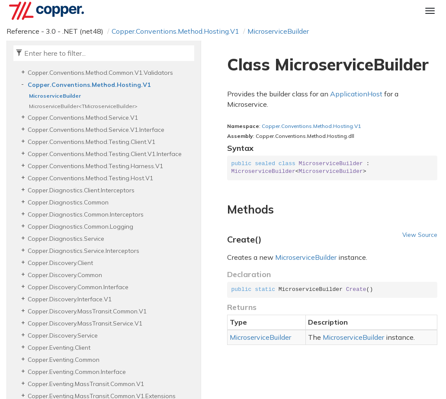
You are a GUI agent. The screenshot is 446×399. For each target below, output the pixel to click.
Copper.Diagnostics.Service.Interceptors (83, 251)
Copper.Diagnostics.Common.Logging (80, 226)
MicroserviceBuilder (278, 31)
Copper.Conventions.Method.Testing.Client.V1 (91, 142)
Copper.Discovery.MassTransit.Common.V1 (87, 311)
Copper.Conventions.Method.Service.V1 (83, 117)
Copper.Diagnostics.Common (68, 202)
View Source (419, 234)
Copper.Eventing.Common (63, 360)
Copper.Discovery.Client (60, 263)
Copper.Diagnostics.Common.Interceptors (86, 214)
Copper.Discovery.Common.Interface (78, 287)
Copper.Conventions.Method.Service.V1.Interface (96, 130)
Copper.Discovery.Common (65, 275)
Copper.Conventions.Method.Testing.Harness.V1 (95, 166)
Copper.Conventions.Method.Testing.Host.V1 (90, 178)
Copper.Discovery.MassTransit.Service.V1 (85, 323)
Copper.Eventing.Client (59, 347)
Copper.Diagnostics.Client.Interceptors (81, 190)
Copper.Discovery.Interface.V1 (70, 299)
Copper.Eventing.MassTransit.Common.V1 (86, 384)
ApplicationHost (356, 93)
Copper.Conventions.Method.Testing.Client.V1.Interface (105, 154)
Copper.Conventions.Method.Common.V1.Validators (100, 73)
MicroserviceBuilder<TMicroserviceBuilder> (83, 106)
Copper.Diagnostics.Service (66, 239)
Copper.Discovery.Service (63, 335)
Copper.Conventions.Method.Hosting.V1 (175, 31)
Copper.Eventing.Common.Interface (77, 372)
